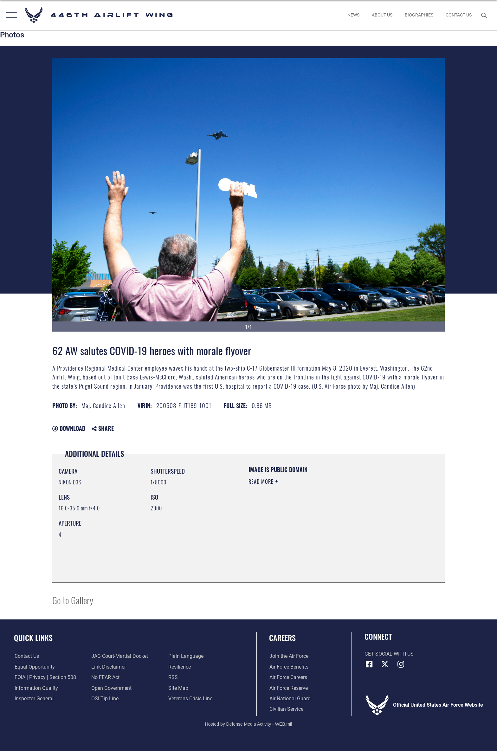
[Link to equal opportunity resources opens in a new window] (34, 667)
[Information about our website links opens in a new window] (108, 667)
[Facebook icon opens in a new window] (369, 664)
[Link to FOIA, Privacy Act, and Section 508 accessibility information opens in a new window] (44, 677)
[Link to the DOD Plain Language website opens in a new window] (185, 656)
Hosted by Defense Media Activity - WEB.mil (248, 724)
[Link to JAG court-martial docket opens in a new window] (119, 656)
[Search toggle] (485, 15)
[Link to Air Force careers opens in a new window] (288, 677)
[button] (10, 15)
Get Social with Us (389, 654)
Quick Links (33, 637)
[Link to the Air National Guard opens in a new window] (289, 699)
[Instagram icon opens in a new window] (400, 664)
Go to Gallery (72, 600)
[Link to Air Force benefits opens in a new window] (288, 667)
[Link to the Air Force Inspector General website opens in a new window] (33, 699)
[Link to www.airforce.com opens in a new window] (288, 656)
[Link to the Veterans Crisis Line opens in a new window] (190, 699)
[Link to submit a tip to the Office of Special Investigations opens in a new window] (105, 699)
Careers (282, 637)
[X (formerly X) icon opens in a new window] (385, 664)
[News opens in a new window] (353, 15)
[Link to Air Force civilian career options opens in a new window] (286, 709)
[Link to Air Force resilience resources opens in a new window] (179, 667)
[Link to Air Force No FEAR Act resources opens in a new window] (105, 677)
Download (68, 428)
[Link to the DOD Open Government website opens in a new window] (111, 688)
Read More (261, 481)
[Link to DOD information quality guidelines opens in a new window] (35, 688)
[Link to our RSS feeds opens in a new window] (173, 677)
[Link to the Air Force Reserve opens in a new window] (288, 688)
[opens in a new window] (382, 15)
